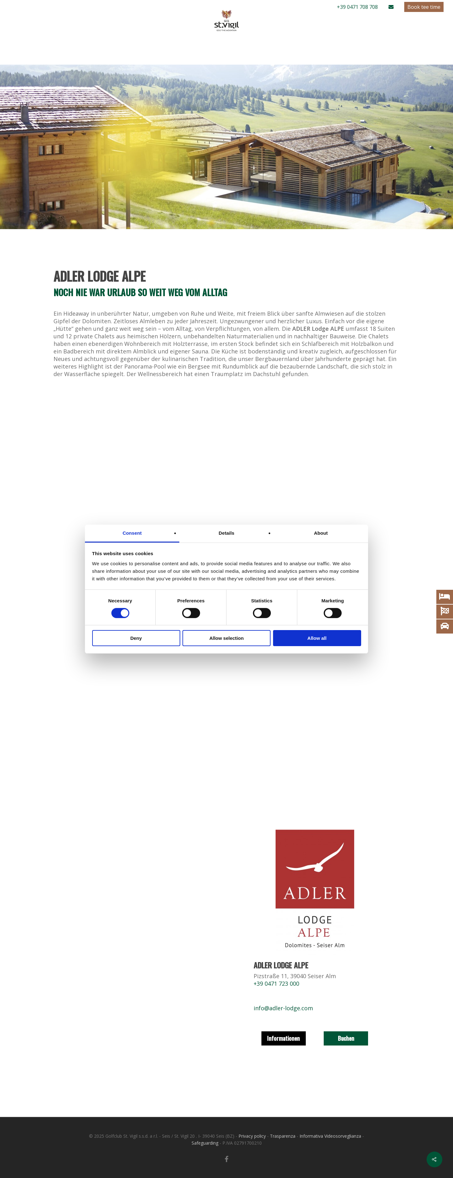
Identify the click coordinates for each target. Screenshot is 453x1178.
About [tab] (321, 532)
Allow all (317, 638)
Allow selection (226, 638)
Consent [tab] (132, 532)
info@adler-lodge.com (283, 1008)
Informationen (283, 1038)
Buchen (346, 1038)
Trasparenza (282, 1136)
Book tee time (423, 6)
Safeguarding (205, 1143)
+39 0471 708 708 (357, 6)
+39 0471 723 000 (276, 983)
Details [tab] (226, 532)
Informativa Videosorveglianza (330, 1136)
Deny (136, 638)
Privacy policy (252, 1136)
